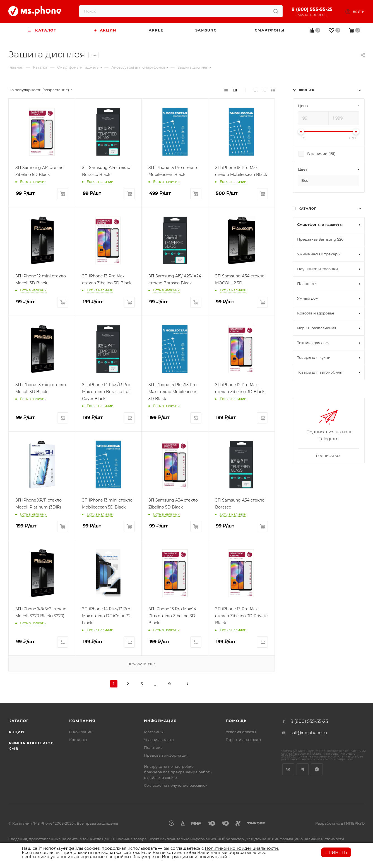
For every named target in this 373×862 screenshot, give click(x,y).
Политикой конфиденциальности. (242, 848)
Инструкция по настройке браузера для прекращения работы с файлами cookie (178, 772)
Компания (82, 720)
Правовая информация (166, 755)
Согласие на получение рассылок (176, 785)
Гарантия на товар (243, 739)
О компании (81, 732)
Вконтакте (288, 769)
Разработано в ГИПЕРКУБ (340, 823)
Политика (153, 747)
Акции (16, 732)
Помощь (236, 720)
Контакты (78, 739)
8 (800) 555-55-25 (312, 9)
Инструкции (175, 856)
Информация (160, 720)
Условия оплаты (159, 739)
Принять (336, 852)
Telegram (303, 769)
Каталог (18, 720)
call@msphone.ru (308, 732)
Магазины (153, 732)
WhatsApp (317, 769)
